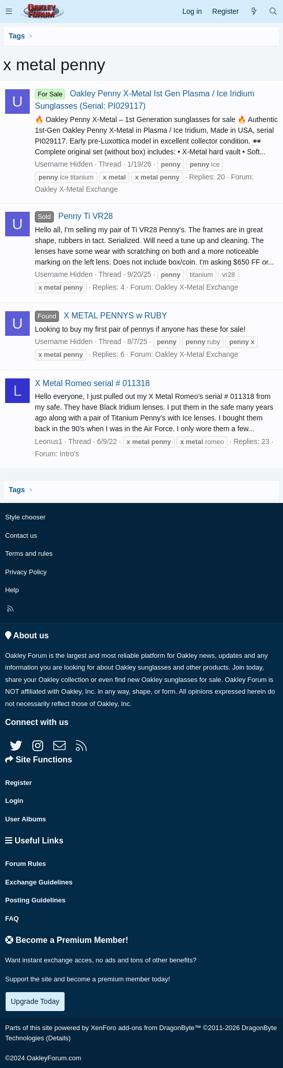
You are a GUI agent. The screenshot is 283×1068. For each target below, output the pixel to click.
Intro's (69, 454)
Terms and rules (28, 553)
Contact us (21, 535)
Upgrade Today (35, 1001)
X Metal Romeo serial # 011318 (92, 383)
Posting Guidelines (35, 900)
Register (18, 783)
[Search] (273, 11)
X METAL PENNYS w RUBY (101, 315)
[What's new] (254, 11)
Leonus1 (49, 441)
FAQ (12, 918)
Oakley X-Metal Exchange (76, 189)
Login (14, 800)
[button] (8, 11)
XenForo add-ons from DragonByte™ (146, 1028)
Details (58, 1038)
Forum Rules (25, 864)
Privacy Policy (26, 572)
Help (12, 590)
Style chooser (25, 517)
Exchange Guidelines (39, 882)
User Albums (25, 819)
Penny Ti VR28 (74, 216)
